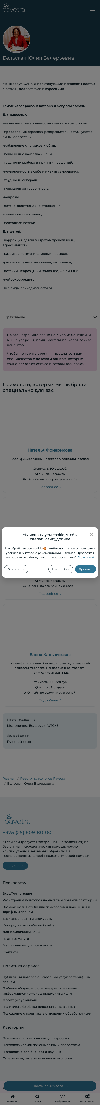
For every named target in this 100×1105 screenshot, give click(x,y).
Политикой (85, 557)
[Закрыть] (91, 534)
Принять (85, 569)
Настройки (60, 569)
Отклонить (16, 569)
